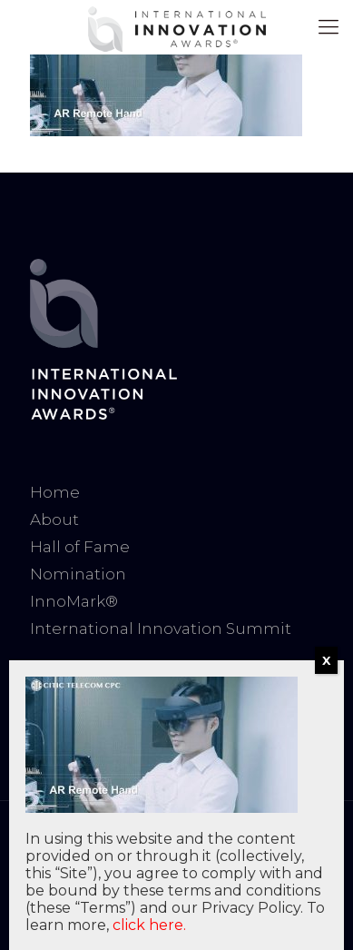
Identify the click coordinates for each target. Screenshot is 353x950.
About (54, 519)
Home (55, 492)
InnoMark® (74, 601)
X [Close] (326, 660)
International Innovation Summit (160, 628)
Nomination (78, 574)
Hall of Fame (80, 547)
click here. (149, 925)
